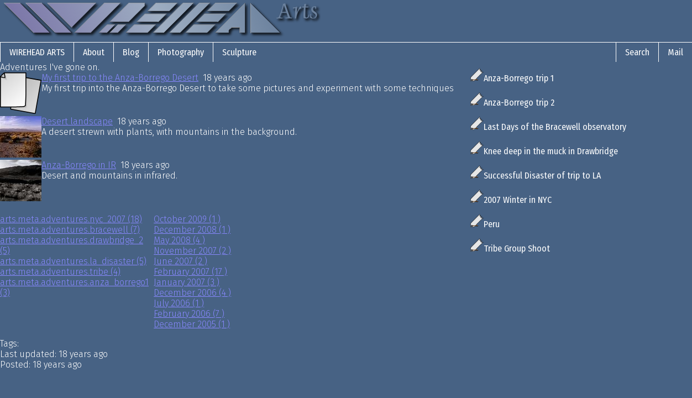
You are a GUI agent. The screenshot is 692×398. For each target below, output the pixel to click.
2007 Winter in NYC (511, 200)
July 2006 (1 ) (179, 303)
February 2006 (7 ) (189, 313)
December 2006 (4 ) (192, 292)
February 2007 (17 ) (190, 271)
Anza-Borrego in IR (78, 165)
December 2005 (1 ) (192, 324)
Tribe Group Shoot (510, 248)
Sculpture (239, 52)
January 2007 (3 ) (186, 282)
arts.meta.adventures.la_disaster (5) (73, 261)
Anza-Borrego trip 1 (512, 78)
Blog (131, 52)
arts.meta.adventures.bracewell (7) (70, 229)
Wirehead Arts (37, 52)
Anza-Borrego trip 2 (512, 102)
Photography (181, 52)
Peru (485, 224)
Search (637, 52)
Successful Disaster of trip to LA (535, 175)
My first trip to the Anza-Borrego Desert (119, 77)
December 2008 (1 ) (192, 229)
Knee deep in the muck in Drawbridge (544, 151)
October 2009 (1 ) (187, 219)
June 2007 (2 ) (180, 261)
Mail (675, 52)
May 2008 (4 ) (179, 240)
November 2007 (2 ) (192, 250)
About (93, 52)
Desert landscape (77, 121)
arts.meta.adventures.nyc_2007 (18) (71, 219)
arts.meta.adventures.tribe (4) (60, 271)
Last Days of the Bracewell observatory (548, 127)
